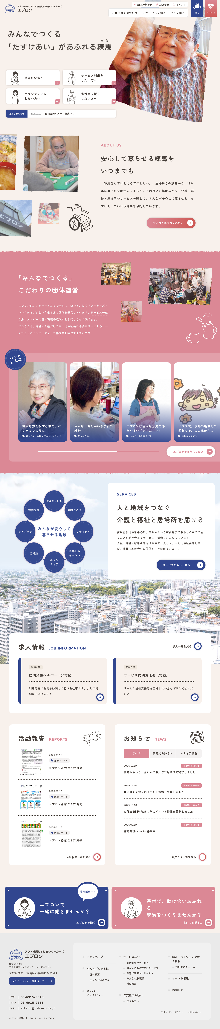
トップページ (95, 957)
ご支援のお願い (133, 995)
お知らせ (162, 4)
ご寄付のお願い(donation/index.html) (89, 96)
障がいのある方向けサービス (142, 968)
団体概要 (95, 974)
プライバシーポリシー (172, 1012)
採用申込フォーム (185, 967)
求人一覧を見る (187, 646)
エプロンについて (126, 13)
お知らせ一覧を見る (189, 857)
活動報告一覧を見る (83, 857)
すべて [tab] (136, 753)
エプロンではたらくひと (193, 452)
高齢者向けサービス (138, 963)
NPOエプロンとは (98, 968)
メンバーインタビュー (95, 993)
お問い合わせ (143, 4)
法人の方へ (133, 1001)
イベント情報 (180, 978)
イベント (179, 4)
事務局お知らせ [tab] (163, 753)
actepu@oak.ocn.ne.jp (38, 1008)
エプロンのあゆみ (100, 979)
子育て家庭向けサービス (140, 973)
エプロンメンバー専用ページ (28, 981)
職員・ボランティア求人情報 (186, 959)
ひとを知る (177, 13)
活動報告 (131, 983)
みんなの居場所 (135, 978)
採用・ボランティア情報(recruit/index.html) (33, 78)
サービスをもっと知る (183, 565)
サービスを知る (155, 13)
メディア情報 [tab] (189, 753)
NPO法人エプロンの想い (173, 223)
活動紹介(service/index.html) (89, 78)
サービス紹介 (131, 957)
